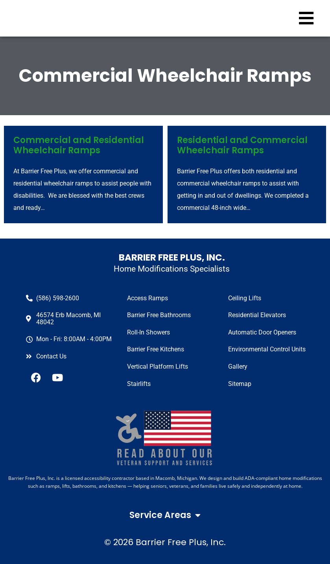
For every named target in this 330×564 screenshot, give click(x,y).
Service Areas (165, 515)
